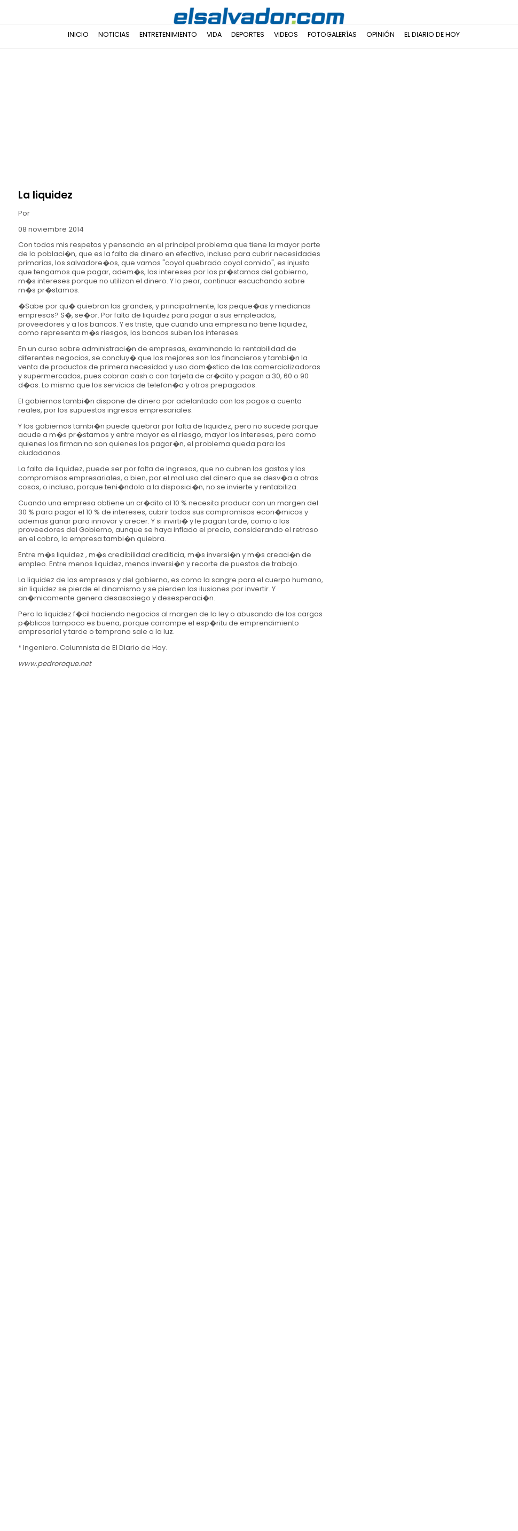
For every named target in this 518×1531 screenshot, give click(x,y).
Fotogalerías (332, 34)
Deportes (247, 34)
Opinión (380, 34)
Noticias (114, 34)
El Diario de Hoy (432, 34)
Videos (286, 34)
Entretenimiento (168, 34)
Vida (214, 34)
